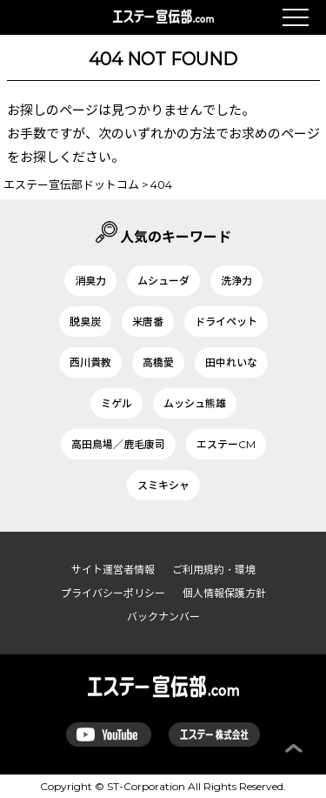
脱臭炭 (85, 321)
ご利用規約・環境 (214, 569)
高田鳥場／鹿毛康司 (118, 444)
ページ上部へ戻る (293, 748)
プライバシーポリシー (113, 593)
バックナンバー (163, 616)
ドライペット (226, 321)
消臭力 (90, 280)
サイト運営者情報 (113, 569)
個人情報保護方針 (224, 593)
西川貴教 (90, 362)
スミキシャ (163, 485)
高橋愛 (158, 362)
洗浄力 (236, 280)
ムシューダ (163, 280)
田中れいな (231, 362)
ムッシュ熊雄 (194, 403)
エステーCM (226, 444)
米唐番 (147, 321)
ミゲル (116, 403)
